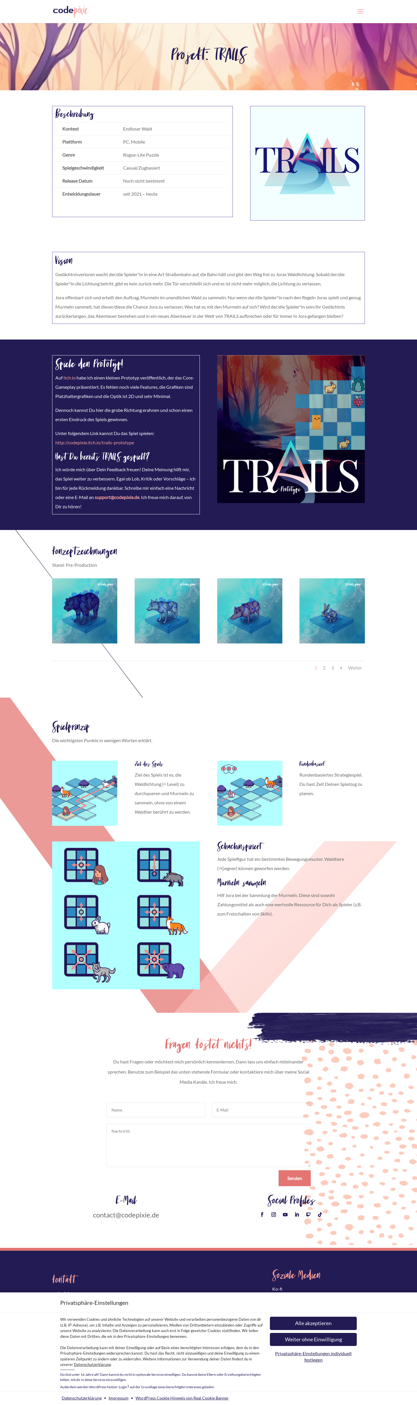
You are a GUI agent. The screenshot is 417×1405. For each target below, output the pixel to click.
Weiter (355, 667)
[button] (313, 1323)
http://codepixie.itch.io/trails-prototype (94, 442)
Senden (294, 1178)
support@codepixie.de (117, 497)
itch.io (69, 377)
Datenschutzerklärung (92, 1364)
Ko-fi (277, 1289)
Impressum (119, 1397)
